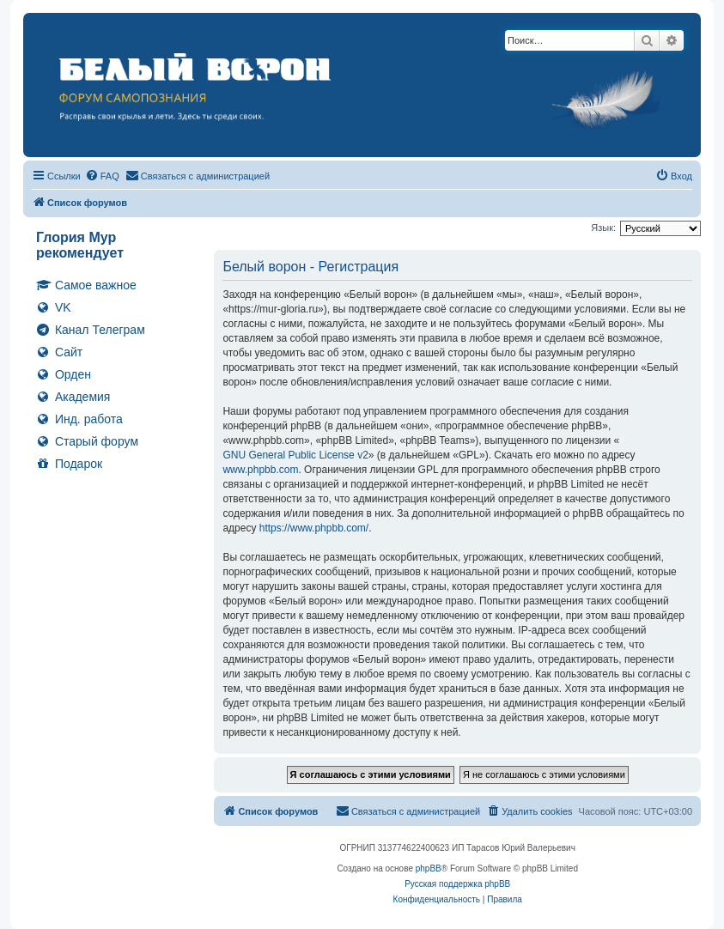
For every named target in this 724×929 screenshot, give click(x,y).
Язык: (603, 227)
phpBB (428, 868)
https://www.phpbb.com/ (313, 528)
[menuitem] (102, 176)
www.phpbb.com (260, 470)
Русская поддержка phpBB (457, 884)
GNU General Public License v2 (295, 455)
